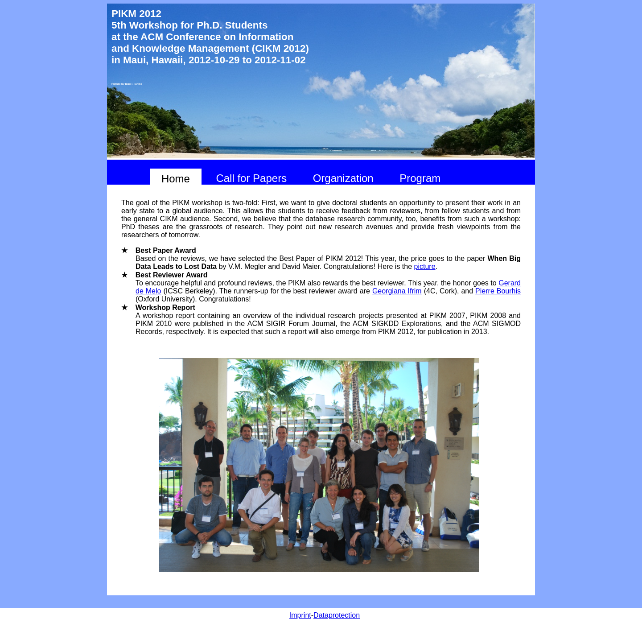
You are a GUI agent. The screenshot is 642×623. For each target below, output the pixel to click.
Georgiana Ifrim (397, 291)
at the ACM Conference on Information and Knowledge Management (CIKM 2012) (210, 42)
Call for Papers (251, 178)
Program (419, 178)
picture (425, 266)
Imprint (300, 615)
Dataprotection (336, 615)
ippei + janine (133, 84)
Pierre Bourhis (498, 291)
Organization (343, 178)
